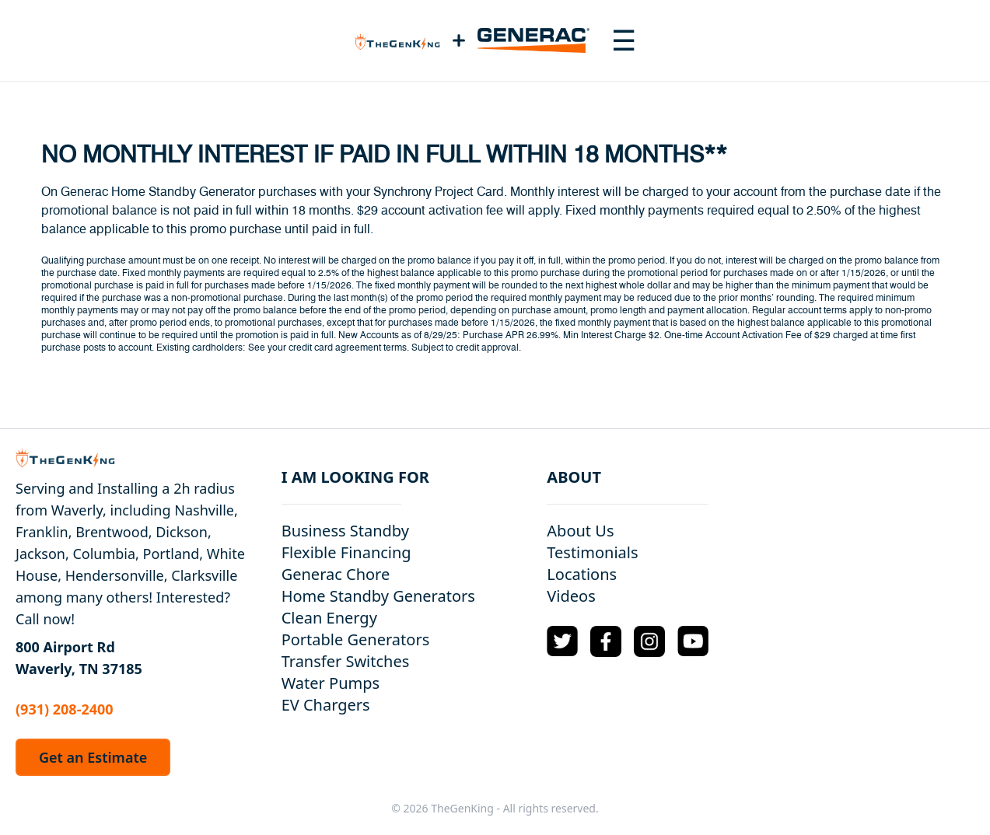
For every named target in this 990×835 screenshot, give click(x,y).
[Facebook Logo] (605, 641)
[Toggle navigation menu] (623, 40)
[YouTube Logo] (692, 641)
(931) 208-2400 (65, 709)
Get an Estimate (93, 757)
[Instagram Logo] (649, 641)
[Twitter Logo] (562, 641)
